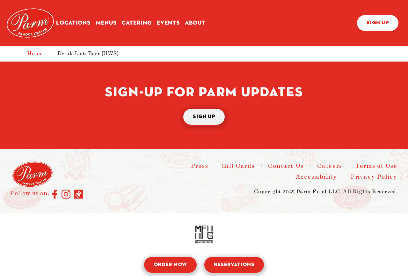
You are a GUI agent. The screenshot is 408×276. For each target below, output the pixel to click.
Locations (73, 23)
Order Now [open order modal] (170, 264)
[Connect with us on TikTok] (78, 194)
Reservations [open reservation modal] (234, 264)
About (195, 23)
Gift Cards (238, 166)
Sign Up (378, 23)
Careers (329, 166)
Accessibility (316, 177)
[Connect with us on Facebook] (55, 194)
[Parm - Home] (30, 23)
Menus (106, 23)
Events (168, 23)
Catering (136, 23)
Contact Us (286, 166)
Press (199, 166)
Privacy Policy (374, 177)
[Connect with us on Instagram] (66, 194)
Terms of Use (376, 166)
